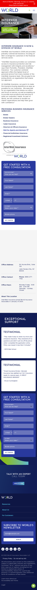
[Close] (34, 3)
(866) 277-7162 (18, 483)
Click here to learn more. (18, 5)
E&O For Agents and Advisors (14, 130)
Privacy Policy (7, 558)
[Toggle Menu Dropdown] (18, 504)
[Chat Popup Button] (33, 586)
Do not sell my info (20, 558)
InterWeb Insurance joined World (13, 300)
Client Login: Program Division (10, 30)
